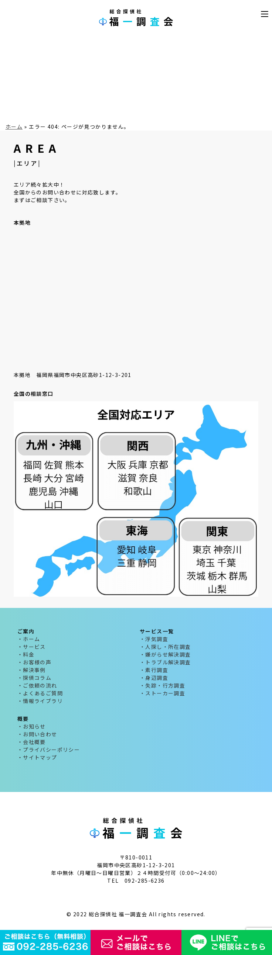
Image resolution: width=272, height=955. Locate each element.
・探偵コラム (34, 677)
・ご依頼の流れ (37, 685)
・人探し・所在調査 (165, 646)
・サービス (31, 646)
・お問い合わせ (37, 734)
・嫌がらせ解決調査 (165, 654)
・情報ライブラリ (40, 701)
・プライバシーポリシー (48, 749)
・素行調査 (154, 670)
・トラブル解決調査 (165, 662)
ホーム (14, 126)
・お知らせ (31, 726)
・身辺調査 (154, 677)
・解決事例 (31, 670)
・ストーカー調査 (162, 693)
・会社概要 (31, 741)
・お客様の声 (34, 662)
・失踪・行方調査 (162, 685)
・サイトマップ (37, 757)
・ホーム (28, 639)
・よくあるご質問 (40, 693)
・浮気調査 (154, 639)
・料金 (25, 654)
